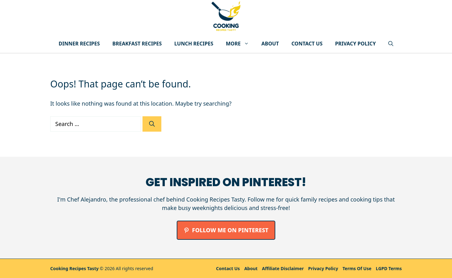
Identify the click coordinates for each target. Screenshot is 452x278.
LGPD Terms (389, 268)
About (270, 43)
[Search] (152, 124)
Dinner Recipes (79, 43)
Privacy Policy (355, 43)
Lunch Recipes (193, 43)
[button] (391, 43)
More (240, 43)
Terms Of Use (356, 268)
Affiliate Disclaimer (283, 268)
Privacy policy (323, 268)
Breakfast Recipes (137, 43)
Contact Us (306, 43)
